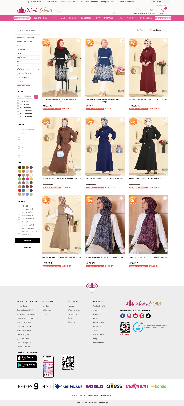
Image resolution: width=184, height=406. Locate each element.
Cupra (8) (24, 234)
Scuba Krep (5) (26, 218)
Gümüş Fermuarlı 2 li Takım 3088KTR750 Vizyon (61, 257)
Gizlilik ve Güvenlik (24, 326)
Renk (20, 162)
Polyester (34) (25, 215)
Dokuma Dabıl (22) (27, 231)
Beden (21, 124)
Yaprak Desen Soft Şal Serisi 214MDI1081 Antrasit (104, 257)
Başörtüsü (97, 326)
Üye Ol (70, 318)
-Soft (78, 394)
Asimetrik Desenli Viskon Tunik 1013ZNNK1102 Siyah (61, 101)
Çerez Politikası (23, 338)
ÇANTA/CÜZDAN (146, 18)
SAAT (98, 18)
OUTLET (20, 81)
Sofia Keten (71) (26, 225)
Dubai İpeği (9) (26, 228)
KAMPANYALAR (23, 85)
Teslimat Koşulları (24, 322)
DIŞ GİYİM (72, 18)
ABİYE (63, 18)
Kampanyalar (99, 342)
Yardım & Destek (23, 347)
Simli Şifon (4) (25, 212)
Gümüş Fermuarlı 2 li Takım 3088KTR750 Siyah (148, 178)
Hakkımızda (46, 310)
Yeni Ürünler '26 (99, 306)
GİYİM (53, 18)
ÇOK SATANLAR (23, 77)
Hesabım (71, 306)
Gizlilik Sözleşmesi (24, 342)
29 (21, 143)
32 (20, 156)
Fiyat (20, 91)
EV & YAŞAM (130, 18)
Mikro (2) (23, 205)
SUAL (120, 18)
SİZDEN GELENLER (162, 18)
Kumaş (21, 201)
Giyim (95, 310)
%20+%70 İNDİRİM (40, 18)
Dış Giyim (97, 314)
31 (20, 152)
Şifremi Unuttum (74, 310)
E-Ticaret (84, 394)
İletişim (45, 314)
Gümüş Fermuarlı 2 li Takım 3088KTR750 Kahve (61, 178)
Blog (95, 338)
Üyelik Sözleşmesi (24, 330)
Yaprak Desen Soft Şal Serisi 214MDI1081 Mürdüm (148, 257)
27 (20, 134)
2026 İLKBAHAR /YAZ (25, 41)
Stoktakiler (139, 30)
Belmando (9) (25, 209)
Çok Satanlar (98, 334)
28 (21, 138)
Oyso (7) (23, 221)
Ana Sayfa (46, 306)
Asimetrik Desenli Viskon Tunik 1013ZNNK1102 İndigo (104, 101)
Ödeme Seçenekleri (25, 310)
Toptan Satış (22, 306)
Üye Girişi (71, 322)
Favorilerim (72, 314)
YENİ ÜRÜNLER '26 (23, 18)
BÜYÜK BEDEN (86, 18)
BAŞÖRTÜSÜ (108, 18)
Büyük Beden (98, 322)
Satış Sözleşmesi (23, 334)
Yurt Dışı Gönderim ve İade (27, 318)
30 (21, 147)
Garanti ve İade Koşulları (27, 314)
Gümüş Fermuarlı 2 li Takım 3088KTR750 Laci (105, 178)
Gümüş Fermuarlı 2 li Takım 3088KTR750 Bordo (148, 100)
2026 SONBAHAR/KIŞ (25, 37)
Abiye (95, 318)
